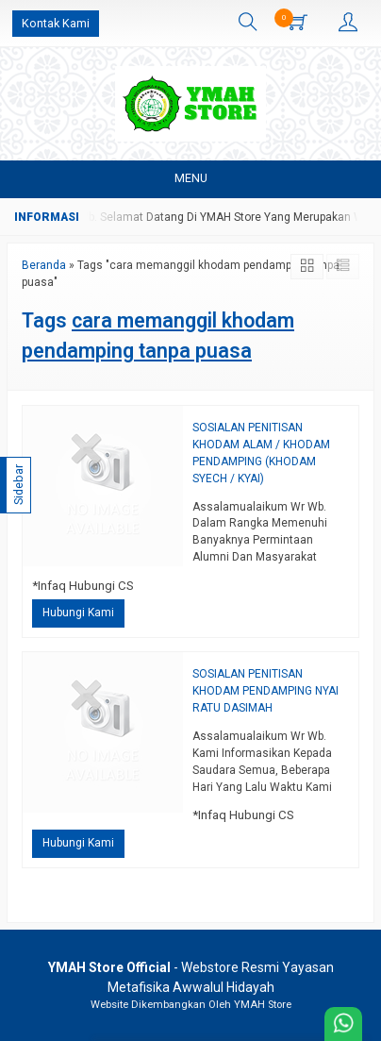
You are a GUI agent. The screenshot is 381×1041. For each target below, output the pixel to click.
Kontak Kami (56, 23)
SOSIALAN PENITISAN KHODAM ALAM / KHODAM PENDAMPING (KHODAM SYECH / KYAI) (261, 453)
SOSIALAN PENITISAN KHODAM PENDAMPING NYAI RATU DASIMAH (265, 690)
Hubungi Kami (78, 612)
